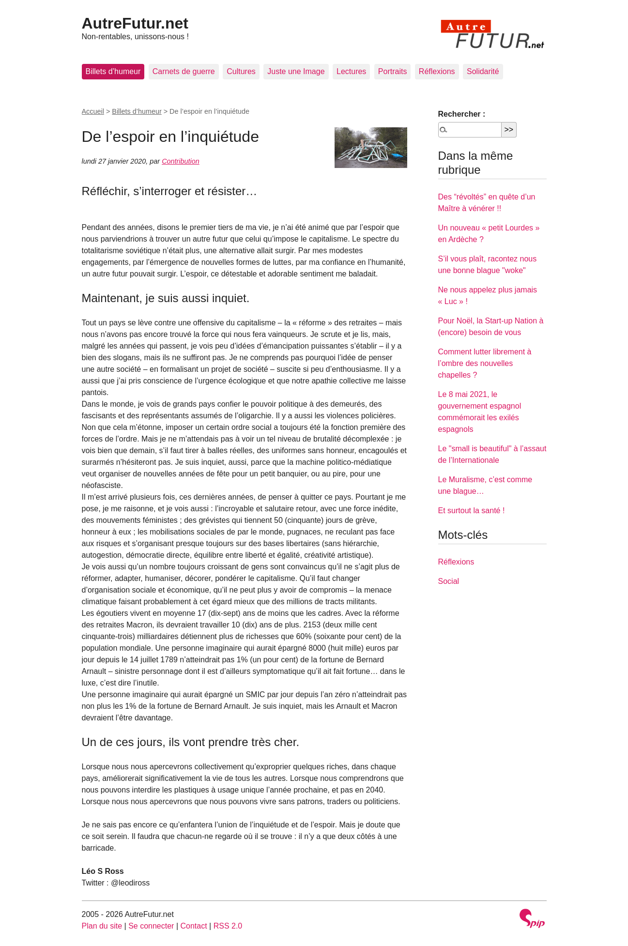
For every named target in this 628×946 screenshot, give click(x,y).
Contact (193, 926)
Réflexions (437, 71)
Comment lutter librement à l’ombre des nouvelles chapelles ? (485, 363)
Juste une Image (295, 71)
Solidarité (483, 71)
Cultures (241, 71)
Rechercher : (462, 114)
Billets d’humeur (113, 71)
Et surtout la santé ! (471, 510)
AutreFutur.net (135, 23)
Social (449, 581)
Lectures (351, 71)
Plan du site (102, 926)
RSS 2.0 (228, 926)
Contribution (180, 161)
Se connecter (151, 926)
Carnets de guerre (184, 71)
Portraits (392, 71)
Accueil (93, 111)
